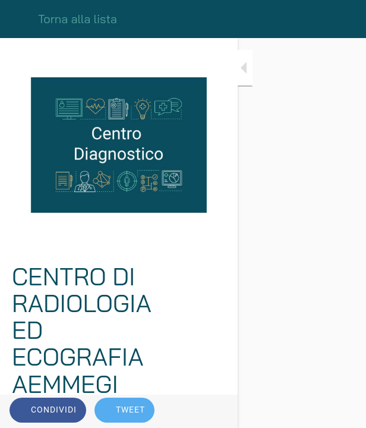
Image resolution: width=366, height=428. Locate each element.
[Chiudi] (19, 19)
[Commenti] (342, 411)
